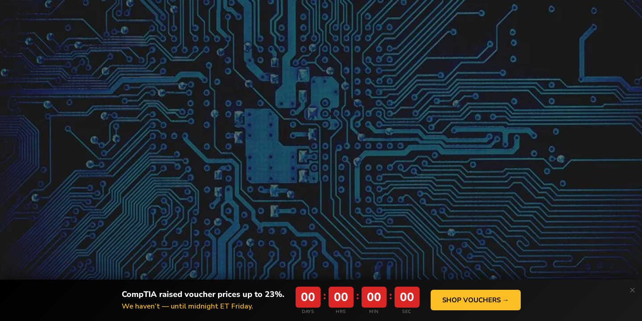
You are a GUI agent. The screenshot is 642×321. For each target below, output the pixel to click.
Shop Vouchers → (475, 300)
